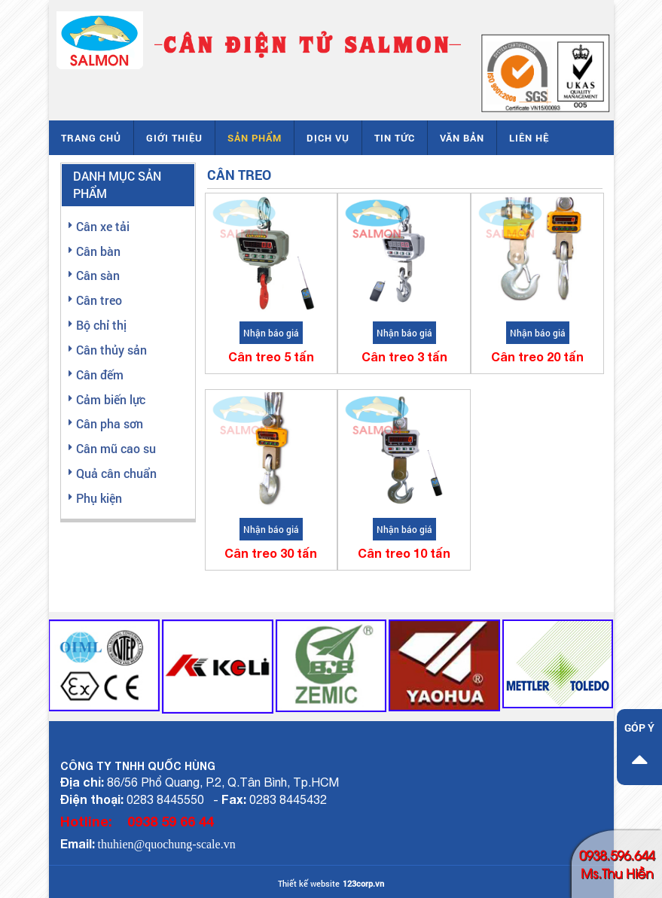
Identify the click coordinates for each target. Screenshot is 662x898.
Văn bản (462, 138)
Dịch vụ (328, 138)
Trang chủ (91, 138)
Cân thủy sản (111, 350)
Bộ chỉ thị (101, 325)
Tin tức (394, 138)
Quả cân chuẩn (116, 473)
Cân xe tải (103, 226)
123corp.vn (363, 883)
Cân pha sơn (109, 423)
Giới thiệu (174, 138)
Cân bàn (98, 251)
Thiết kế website (309, 883)
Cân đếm (100, 374)
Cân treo (99, 300)
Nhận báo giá (271, 333)
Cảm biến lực (110, 399)
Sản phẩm (254, 138)
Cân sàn (98, 275)
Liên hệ (529, 138)
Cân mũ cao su (116, 448)
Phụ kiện (99, 498)
